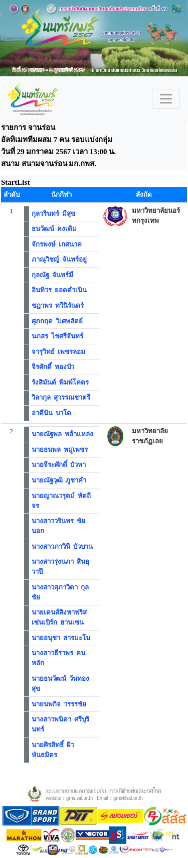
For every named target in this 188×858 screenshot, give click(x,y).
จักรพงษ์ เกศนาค (57, 244)
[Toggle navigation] (166, 99)
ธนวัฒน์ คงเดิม (54, 228)
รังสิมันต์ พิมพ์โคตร (60, 382)
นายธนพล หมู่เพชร (60, 449)
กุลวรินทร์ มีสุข (54, 213)
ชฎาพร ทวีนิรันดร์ (58, 305)
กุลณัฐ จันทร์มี (53, 275)
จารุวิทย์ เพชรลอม (59, 351)
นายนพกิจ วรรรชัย (59, 704)
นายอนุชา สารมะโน (61, 638)
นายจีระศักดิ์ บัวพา (59, 464)
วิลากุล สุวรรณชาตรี (61, 397)
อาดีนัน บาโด (52, 413)
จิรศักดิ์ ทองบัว (53, 367)
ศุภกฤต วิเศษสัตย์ (57, 321)
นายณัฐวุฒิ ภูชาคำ (59, 480)
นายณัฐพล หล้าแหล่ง (63, 434)
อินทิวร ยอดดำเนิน (59, 290)
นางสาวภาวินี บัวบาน (62, 546)
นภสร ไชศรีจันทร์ (58, 336)
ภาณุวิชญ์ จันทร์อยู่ (59, 259)
